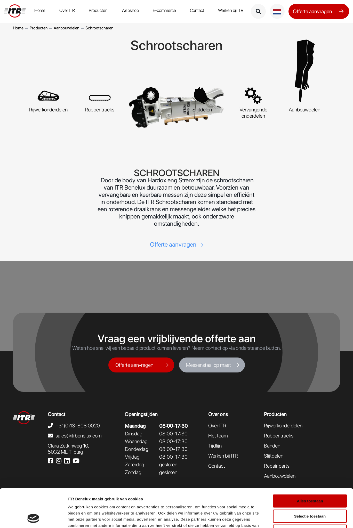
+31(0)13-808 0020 (77, 426)
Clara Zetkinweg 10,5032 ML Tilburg (68, 449)
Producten (98, 10)
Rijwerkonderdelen (283, 426)
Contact (197, 10)
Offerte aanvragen (312, 11)
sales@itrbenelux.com (78, 436)
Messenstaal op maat (208, 365)
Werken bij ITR (230, 10)
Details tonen (279, 518)
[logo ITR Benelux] (15, 11)
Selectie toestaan (310, 480)
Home (39, 10)
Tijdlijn (215, 446)
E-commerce (164, 10)
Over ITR (67, 10)
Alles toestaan (310, 465)
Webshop (130, 10)
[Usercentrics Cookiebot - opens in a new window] (33, 518)
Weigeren (309, 495)
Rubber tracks (278, 436)
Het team (218, 436)
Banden (272, 446)
